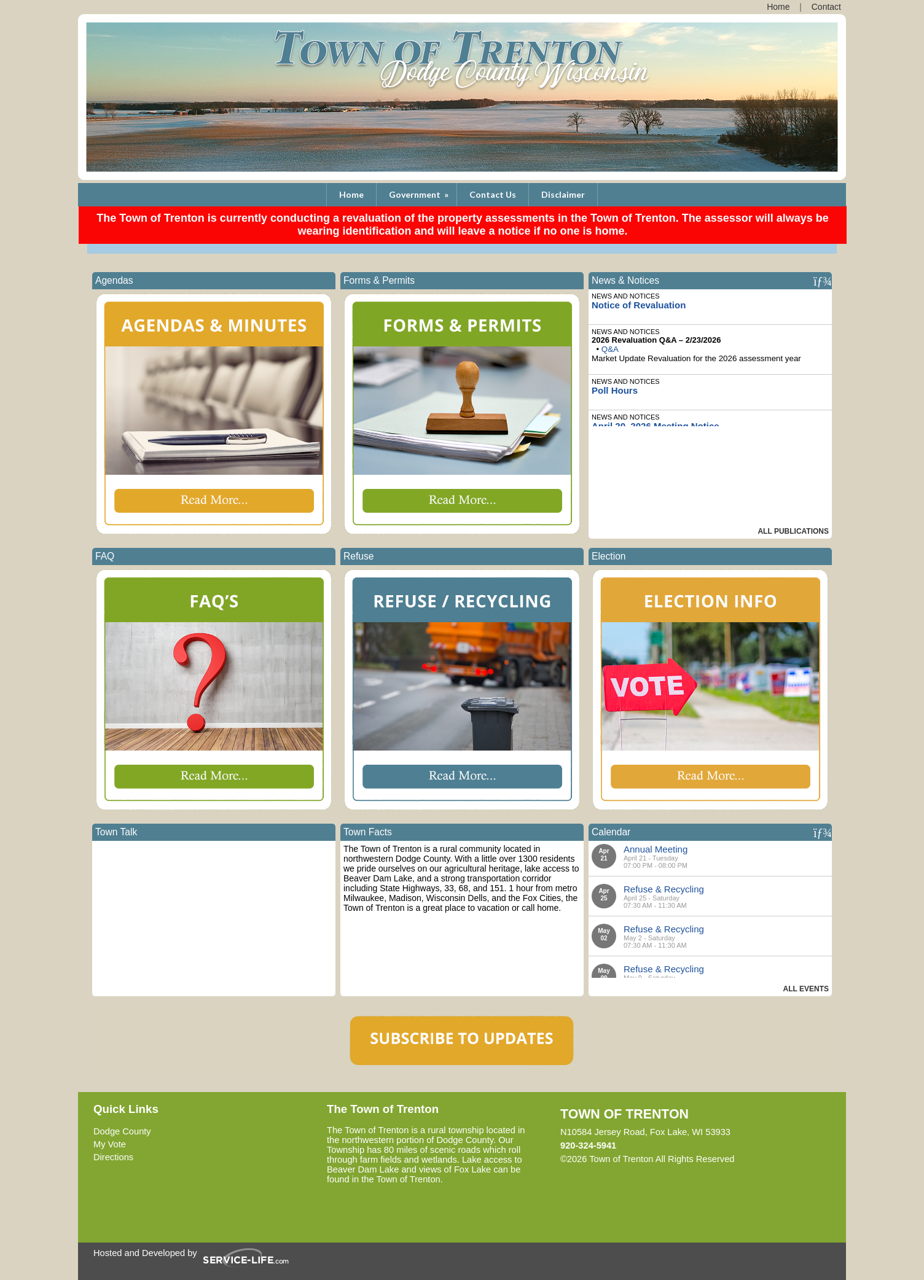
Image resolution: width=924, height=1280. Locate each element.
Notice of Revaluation (639, 305)
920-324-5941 (588, 1145)
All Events (806, 989)
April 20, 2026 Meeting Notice (655, 426)
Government (419, 194)
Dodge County (122, 1131)
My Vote (109, 1144)
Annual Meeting (655, 849)
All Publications (793, 531)
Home (351, 194)
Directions (113, 1157)
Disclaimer (563, 194)
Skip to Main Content (788, 1159)
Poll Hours (615, 390)
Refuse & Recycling (664, 889)
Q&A (610, 349)
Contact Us (492, 194)
